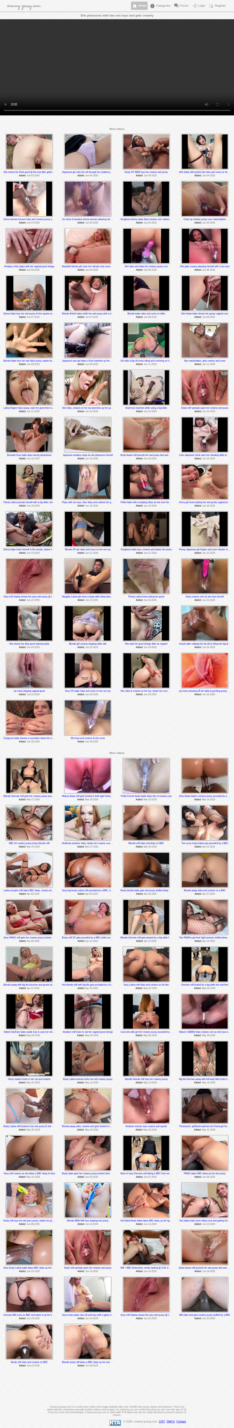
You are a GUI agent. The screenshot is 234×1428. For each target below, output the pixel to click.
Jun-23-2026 (33, 647)
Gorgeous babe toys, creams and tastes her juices (146, 549)
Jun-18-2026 (150, 458)
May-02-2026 (150, 988)
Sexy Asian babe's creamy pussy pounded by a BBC (205, 796)
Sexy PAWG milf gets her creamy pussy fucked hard (29, 937)
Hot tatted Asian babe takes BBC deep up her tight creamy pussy (153, 1220)
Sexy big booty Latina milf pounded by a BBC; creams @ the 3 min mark (98, 890)
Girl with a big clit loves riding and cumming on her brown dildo (152, 361)
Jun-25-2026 (91, 647)
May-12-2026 (91, 1082)
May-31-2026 (208, 1129)
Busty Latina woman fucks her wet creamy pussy (87, 1079)
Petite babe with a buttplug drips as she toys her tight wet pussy (152, 502)
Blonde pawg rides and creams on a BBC (205, 890)
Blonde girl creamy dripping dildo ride (88, 644)
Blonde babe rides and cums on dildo (146, 313)
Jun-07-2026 (33, 317)
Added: (22, 175)
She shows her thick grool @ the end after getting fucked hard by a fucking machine (45, 172)
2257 (162, 1421)
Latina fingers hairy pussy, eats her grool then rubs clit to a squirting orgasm (41, 408)
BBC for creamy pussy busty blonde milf (29, 843)
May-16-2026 (208, 1082)
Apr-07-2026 (208, 894)
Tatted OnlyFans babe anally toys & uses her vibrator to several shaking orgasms (44, 1032)
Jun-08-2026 (150, 317)
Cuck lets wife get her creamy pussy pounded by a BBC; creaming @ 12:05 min (160, 1032)
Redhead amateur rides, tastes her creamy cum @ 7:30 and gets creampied (100, 843)
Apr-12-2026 (91, 941)
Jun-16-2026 (33, 458)
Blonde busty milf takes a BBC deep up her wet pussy (89, 1362)
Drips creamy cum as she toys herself (205, 596)
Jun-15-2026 (150, 411)
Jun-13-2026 (91, 411)
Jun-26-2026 (91, 694)
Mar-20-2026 (33, 846)
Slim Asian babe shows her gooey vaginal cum (204, 313)
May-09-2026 (208, 1035)
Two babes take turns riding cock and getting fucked (205, 1220)
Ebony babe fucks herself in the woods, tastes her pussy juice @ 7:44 (38, 549)
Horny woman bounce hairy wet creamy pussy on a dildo (32, 219)
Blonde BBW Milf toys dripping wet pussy (88, 1220)
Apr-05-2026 (91, 894)
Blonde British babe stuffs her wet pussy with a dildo (88, 313)
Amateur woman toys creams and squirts (146, 1126)
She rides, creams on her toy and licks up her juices (88, 408)
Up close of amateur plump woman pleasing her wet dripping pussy (96, 219)
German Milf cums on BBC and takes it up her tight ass (31, 1315)
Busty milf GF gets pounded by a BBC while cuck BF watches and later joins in (101, 937)
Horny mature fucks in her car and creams (29, 1079)
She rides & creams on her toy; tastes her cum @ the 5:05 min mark (154, 691)
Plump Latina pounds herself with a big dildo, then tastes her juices (37, 502)
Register (217, 6)
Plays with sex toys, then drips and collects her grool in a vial (92, 502)
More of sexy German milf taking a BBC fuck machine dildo (150, 1173)
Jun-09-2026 (33, 364)
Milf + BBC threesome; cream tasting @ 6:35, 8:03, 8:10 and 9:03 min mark (158, 1268)
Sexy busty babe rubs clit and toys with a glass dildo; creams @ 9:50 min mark (101, 1315)
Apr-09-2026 (33, 941)
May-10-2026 (33, 1082)
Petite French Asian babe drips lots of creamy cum (146, 796)
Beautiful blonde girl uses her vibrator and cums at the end (91, 266)
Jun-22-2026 (208, 553)
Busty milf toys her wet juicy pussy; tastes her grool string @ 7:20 (36, 1220)
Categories (160, 6)
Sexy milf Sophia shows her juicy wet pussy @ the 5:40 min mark (36, 596)
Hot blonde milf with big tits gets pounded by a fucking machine (94, 985)
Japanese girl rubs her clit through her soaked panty (88, 172)
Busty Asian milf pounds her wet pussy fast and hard (146, 455)
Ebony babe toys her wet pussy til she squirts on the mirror (33, 313)
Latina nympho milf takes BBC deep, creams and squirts (31, 890)
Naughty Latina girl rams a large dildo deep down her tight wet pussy (96, 596)
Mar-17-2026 (33, 799)
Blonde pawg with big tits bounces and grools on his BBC (32, 985)
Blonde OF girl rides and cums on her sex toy (88, 549)
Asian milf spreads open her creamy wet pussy (205, 408)
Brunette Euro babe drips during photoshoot (29, 455)
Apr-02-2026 (208, 846)
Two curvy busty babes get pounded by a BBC (204, 843)
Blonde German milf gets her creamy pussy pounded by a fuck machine (39, 796)
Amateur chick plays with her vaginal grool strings (29, 266)
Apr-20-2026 (91, 988)
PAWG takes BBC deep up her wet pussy (205, 1173)
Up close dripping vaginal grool (29, 691)
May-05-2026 (150, 1035)
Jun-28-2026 (33, 741)
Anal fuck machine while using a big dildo (146, 408)
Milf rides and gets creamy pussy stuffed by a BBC (204, 1315)
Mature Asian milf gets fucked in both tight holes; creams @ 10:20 (95, 796)
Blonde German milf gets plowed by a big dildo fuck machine (151, 937)
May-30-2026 (150, 1129)
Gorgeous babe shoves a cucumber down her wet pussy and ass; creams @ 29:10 (45, 738)
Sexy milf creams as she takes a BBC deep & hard (29, 1173)
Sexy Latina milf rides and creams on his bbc (146, 985)
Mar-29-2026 (150, 846)
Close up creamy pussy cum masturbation (204, 219)
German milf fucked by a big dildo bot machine (204, 985)
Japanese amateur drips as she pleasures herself (88, 455)
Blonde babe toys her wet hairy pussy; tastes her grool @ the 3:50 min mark (41, 361)
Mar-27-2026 (91, 846)
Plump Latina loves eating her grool (146, 596)
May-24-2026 (91, 1129)
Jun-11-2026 (150, 364)
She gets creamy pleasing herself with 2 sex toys (204, 266)
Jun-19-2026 (150, 505)
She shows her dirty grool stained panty (29, 644)
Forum (181, 6)
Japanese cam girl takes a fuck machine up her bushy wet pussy (94, 361)
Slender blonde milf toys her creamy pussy (146, 1079)
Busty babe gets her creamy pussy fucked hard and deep (91, 1173)
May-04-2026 (208, 988)
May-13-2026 (150, 1082)
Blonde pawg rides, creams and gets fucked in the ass (89, 1126)
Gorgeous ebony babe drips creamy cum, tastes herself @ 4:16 (152, 219)
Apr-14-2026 (150, 941)
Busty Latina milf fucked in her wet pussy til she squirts (31, 1126)
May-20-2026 (33, 1129)
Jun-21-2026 (91, 553)
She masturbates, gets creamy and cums (205, 361)
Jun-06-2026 (33, 270)
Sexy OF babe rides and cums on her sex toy (88, 691)
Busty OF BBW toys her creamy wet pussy (146, 172)
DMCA (171, 1421)
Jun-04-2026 (91, 175)
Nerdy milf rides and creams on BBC (29, 1362)
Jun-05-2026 (91, 222)
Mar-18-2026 (91, 799)
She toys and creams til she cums (88, 738)
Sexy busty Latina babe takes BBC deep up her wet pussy (32, 1268)
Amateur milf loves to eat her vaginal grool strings (88, 1032)
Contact (181, 1421)
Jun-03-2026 (33, 175)
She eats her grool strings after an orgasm (146, 644)
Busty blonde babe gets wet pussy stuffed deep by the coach (151, 890)
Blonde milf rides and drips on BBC (146, 843)
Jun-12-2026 (33, 411)
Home (139, 6)
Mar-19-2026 (208, 799)
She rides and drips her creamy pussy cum (146, 266)
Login (198, 6)
